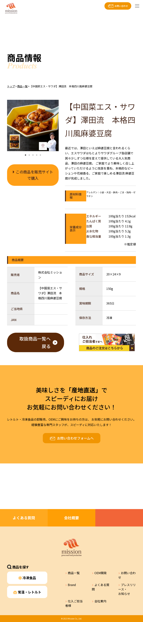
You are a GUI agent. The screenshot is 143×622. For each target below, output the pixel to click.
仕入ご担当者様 (74, 603)
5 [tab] (40, 155)
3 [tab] (33, 155)
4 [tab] (37, 155)
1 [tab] (25, 155)
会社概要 (71, 517)
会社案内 (100, 601)
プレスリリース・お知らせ (127, 589)
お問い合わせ (121, 5)
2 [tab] (29, 155)
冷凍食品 (27, 577)
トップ (11, 86)
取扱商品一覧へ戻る (35, 342)
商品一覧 (22, 86)
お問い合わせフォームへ (75, 438)
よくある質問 (24, 517)
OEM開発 (100, 573)
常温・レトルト (27, 592)
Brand (72, 584)
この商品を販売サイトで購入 (34, 175)
